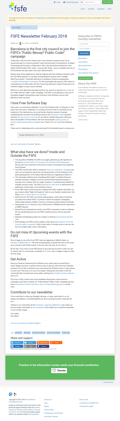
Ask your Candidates (53, 333)
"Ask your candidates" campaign (59, 170)
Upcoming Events (84, 66)
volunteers (40, 305)
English (58, 273)
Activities (91, 9)
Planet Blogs (83, 69)
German (64, 273)
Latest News (83, 62)
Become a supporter (85, 78)
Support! (43, 346)
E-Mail (30, 346)
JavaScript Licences (51, 416)
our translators (38, 307)
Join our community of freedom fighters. (26, 144)
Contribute (101, 9)
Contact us (48, 399)
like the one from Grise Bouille (29, 117)
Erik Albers (24, 43)
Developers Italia (57, 115)
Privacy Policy (49, 410)
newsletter (18, 333)
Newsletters (82, 58)
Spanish (71, 273)
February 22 (15, 243)
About (83, 9)
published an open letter (50, 185)
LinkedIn (17, 346)
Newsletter (16, 28)
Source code (83, 399)
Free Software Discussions (88, 73)
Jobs (46, 403)
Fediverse (17, 342)
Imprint (46, 406)
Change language (70, 2)
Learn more (53, 349)
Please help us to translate (45, 18)
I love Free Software (38, 333)
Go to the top (108, 382)
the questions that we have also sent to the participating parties (39, 284)
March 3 (28, 243)
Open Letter (67, 90)
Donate (107, 2)
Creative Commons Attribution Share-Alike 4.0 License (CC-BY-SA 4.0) (24, 410)
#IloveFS (36, 135)
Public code (66, 333)
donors (58, 305)
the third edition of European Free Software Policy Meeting (45, 162)
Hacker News (43, 342)
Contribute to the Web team (88, 403)
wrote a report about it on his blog (33, 195)
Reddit (57, 342)
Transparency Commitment (53, 413)
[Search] (82, 2)
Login (57, 2)
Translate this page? (86, 406)
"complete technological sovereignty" (25, 82)
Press (109, 9)
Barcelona (27, 333)
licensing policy (33, 414)
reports (27, 205)
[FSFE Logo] (18, 7)
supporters (48, 305)
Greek (16, 276)
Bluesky (30, 342)
